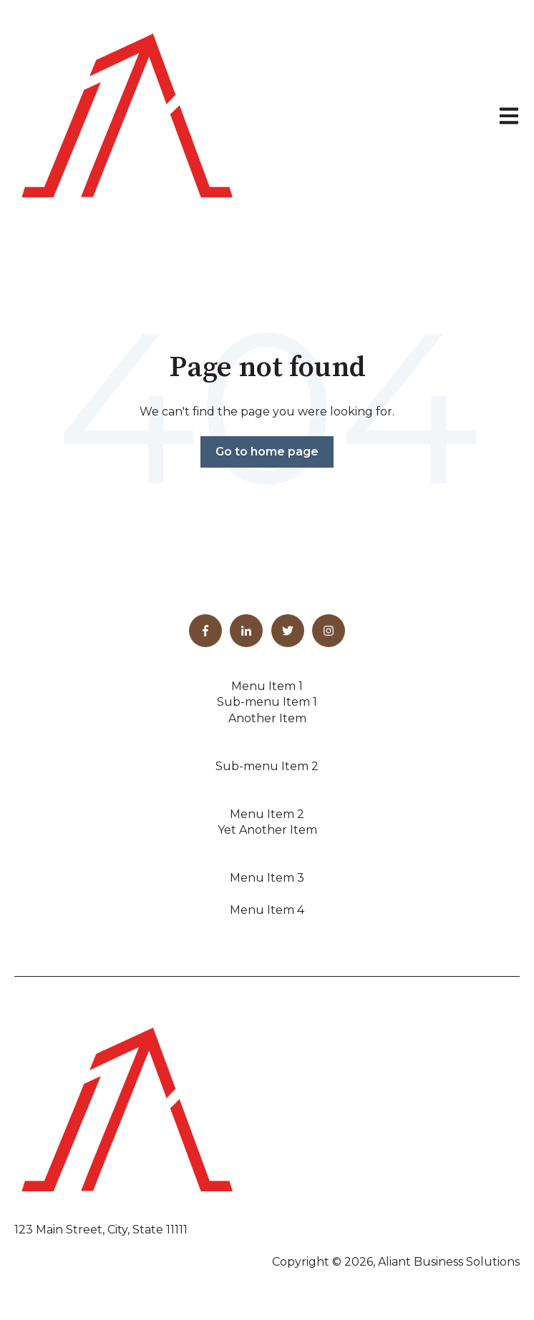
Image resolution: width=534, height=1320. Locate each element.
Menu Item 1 (267, 686)
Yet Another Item (267, 830)
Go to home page (267, 451)
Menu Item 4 (267, 910)
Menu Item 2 (267, 814)
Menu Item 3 (267, 878)
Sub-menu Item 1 (267, 702)
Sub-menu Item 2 (267, 766)
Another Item (267, 718)
